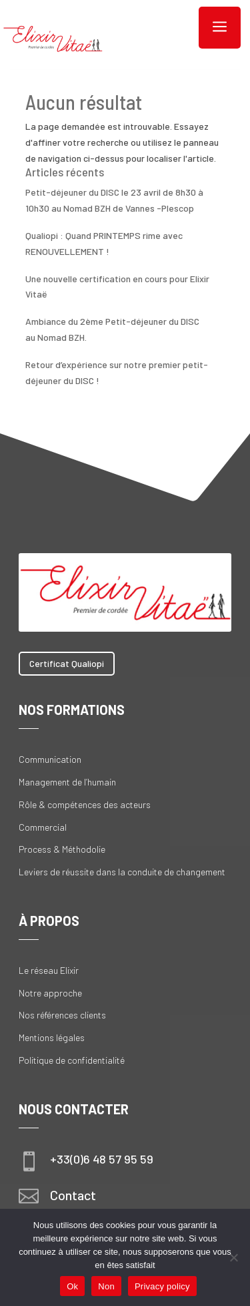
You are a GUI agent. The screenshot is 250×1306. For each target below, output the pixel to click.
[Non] (233, 1257)
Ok (72, 1286)
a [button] (220, 28)
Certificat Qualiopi (66, 663)
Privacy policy (162, 1286)
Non (106, 1286)
